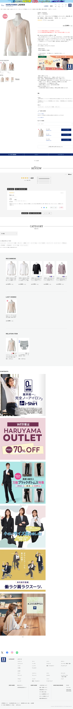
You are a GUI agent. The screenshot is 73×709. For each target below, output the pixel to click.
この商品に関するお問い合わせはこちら (55, 146)
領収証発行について (43, 689)
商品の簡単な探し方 (43, 698)
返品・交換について (43, 687)
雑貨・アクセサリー (36, 681)
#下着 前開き (3, 245)
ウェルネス (34, 668)
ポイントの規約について (44, 696)
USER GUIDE (34, 685)
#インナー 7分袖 (16, 245)
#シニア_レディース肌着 (49, 106)
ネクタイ (48, 675)
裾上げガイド (20, 685)
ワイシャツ (34, 675)
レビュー (36, 154)
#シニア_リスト (41, 106)
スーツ (19, 673)
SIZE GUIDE (12, 685)
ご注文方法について (43, 685)
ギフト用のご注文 (43, 692)
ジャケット (20, 661)
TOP (1, 9)
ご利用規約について (4, 703)
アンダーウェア (49, 681)
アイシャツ (20, 675)
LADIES (46, 6)
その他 (4, 9)
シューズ (19, 681)
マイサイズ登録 (41, 113)
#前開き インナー (27, 243)
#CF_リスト (57, 106)
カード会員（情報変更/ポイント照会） (8, 705)
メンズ (19, 671)
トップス (33, 663)
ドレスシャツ (20, 663)
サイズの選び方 (41, 117)
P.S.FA (67, 685)
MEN (51, 6)
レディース (20, 659)
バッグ (62, 679)
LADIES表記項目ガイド (21, 687)
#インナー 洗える (34, 243)
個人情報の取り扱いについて (14, 703)
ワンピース (49, 663)
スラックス (63, 673)
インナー (33, 679)
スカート (62, 661)
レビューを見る (51, 20)
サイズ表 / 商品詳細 (12, 154)
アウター (19, 679)
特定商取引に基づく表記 (25, 703)
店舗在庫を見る (48, 130)
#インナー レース (50, 243)
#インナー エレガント (24, 245)
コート (33, 661)
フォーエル (68, 687)
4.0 (32, 178)
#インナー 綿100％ (42, 243)
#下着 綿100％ (9, 245)
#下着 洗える (64, 243)
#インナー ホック (57, 243)
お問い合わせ (18, 705)
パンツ (48, 661)
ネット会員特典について (44, 694)
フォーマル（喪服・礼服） (66, 663)
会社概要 (32, 703)
